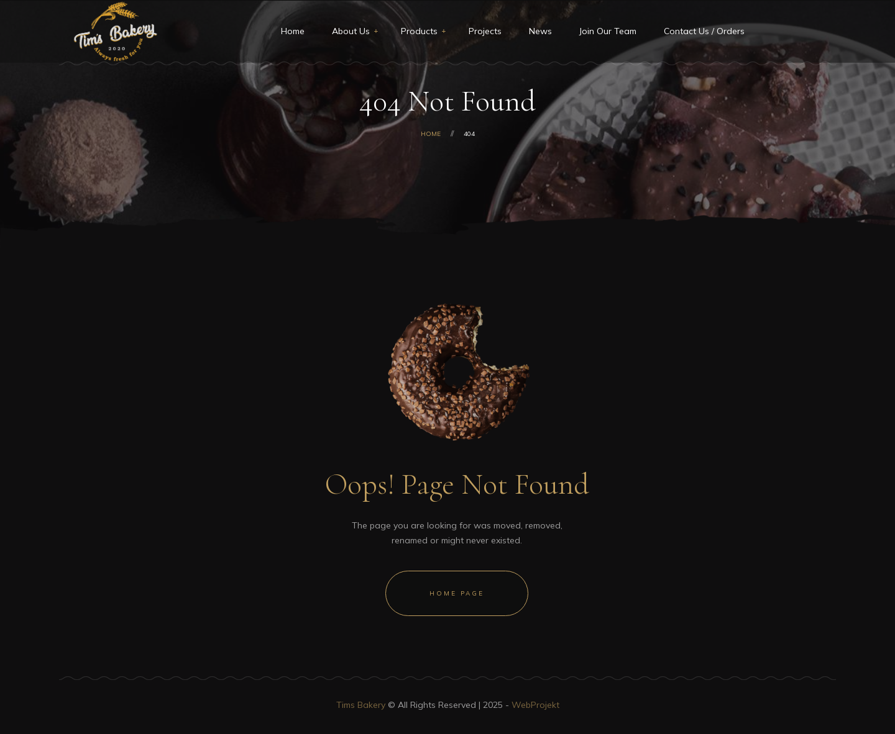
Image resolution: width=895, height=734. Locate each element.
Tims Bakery (360, 704)
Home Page (456, 593)
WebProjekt (535, 704)
